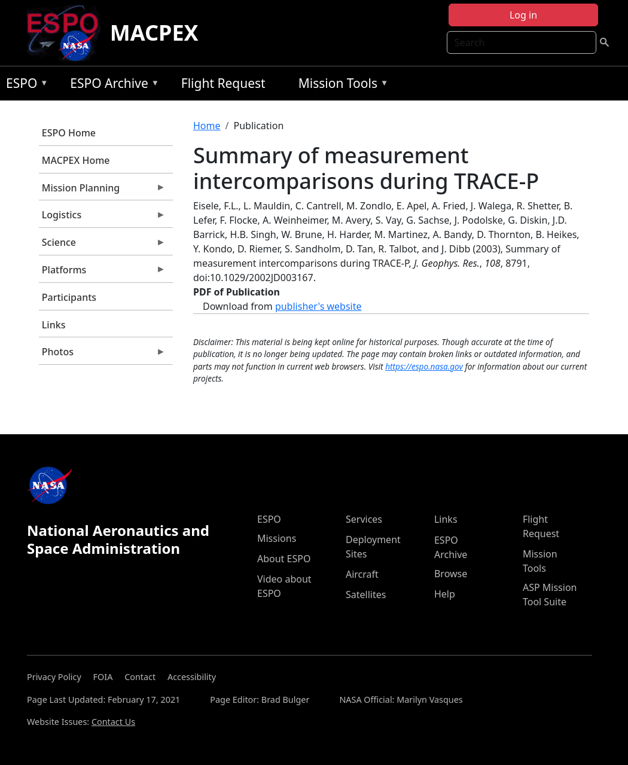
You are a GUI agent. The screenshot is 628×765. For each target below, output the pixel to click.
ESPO (24, 85)
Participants (69, 297)
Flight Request (223, 83)
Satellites (366, 594)
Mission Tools (340, 85)
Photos (102, 354)
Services (364, 519)
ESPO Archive (111, 85)
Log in (523, 15)
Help (444, 594)
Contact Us (113, 721)
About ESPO (283, 558)
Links (54, 324)
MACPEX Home (76, 160)
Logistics (102, 217)
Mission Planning (102, 190)
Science (102, 245)
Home (207, 125)
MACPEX (154, 32)
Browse (450, 573)
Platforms (102, 272)
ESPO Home (69, 132)
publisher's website (318, 306)
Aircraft (362, 574)
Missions (276, 538)
